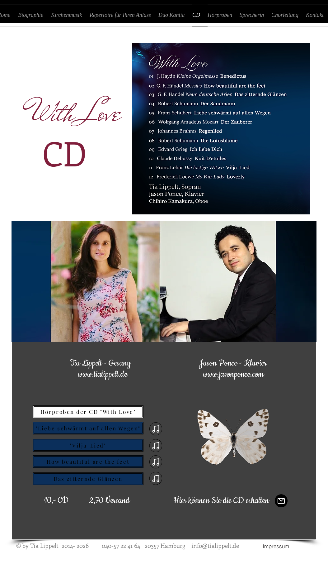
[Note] (155, 428)
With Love (75, 113)
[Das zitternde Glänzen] (88, 478)
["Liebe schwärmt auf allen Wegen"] (88, 428)
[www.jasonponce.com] (233, 375)
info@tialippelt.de (215, 545)
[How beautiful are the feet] (88, 461)
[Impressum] (276, 546)
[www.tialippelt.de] (103, 375)
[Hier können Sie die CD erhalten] (221, 501)
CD (64, 152)
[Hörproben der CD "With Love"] (88, 411)
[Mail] (281, 500)
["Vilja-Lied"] (88, 445)
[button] (109, 501)
